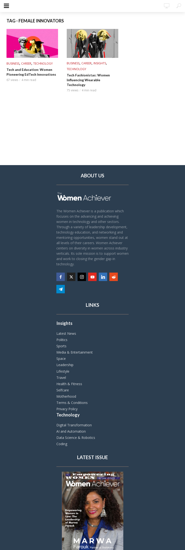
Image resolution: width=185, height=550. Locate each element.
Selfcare (62, 390)
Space (61, 358)
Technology (43, 63)
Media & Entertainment (74, 352)
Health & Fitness (69, 384)
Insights (99, 63)
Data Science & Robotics (75, 437)
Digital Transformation (74, 425)
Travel (61, 377)
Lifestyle (62, 371)
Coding (61, 444)
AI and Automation (71, 431)
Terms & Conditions (72, 402)
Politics (61, 339)
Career (26, 63)
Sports (61, 346)
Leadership (64, 364)
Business (13, 63)
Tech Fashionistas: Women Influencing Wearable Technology (88, 80)
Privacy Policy (67, 409)
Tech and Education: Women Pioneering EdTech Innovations (31, 71)
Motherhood (66, 396)
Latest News (66, 333)
